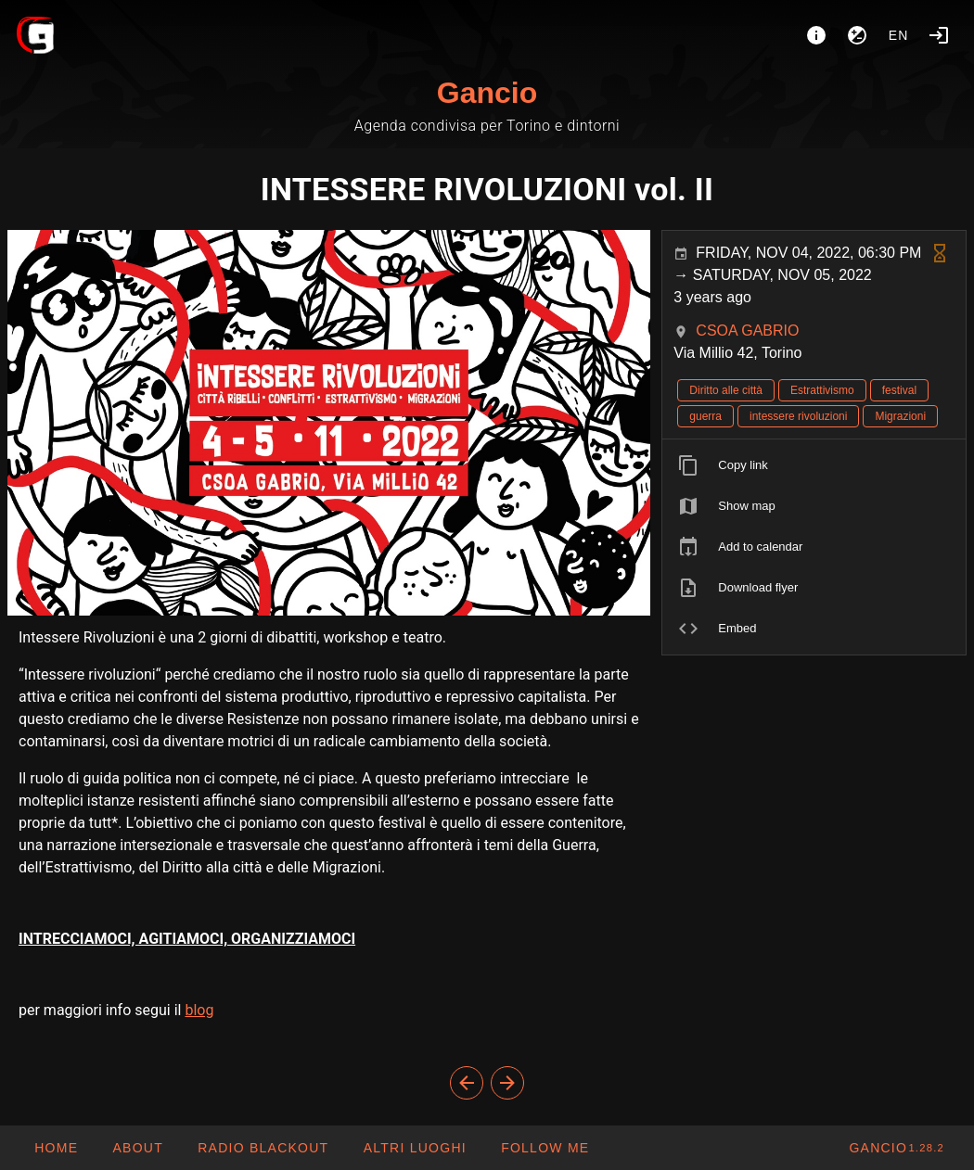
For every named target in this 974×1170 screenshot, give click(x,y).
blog (199, 1010)
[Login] (938, 35)
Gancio (487, 92)
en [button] (899, 35)
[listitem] (814, 465)
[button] (414, 1147)
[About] (816, 35)
